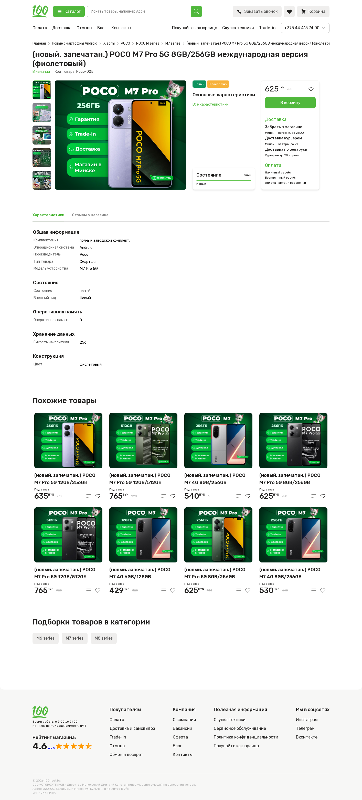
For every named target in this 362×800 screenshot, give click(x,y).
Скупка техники (238, 27)
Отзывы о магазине (90, 215)
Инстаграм (307, 719)
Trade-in (267, 27)
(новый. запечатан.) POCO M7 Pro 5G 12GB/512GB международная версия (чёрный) (64, 573)
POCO (125, 43)
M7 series (172, 43)
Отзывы (84, 27)
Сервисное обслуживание (240, 728)
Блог (101, 27)
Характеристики (48, 215)
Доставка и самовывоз (132, 728)
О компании (184, 719)
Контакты (121, 27)
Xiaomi (109, 43)
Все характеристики (210, 104)
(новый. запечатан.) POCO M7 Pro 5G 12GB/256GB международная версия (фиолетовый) (64, 479)
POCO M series (147, 43)
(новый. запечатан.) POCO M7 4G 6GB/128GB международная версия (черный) (140, 573)
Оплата (40, 27)
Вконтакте (306, 737)
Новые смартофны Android (74, 43)
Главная (39, 43)
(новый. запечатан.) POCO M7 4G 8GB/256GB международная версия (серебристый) (215, 479)
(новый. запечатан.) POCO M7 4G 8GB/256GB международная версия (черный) (290, 573)
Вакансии (182, 728)
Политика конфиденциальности (246, 737)
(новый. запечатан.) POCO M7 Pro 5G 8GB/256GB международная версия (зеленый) (215, 573)
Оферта (180, 737)
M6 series (46, 638)
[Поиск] (196, 11)
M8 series (104, 638)
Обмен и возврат (126, 754)
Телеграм (305, 728)
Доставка (61, 27)
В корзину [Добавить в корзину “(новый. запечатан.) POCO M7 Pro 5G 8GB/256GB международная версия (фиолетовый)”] (290, 102)
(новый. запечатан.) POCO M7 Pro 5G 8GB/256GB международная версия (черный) (290, 479)
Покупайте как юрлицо (194, 27)
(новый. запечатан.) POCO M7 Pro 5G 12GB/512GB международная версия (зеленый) (140, 479)
